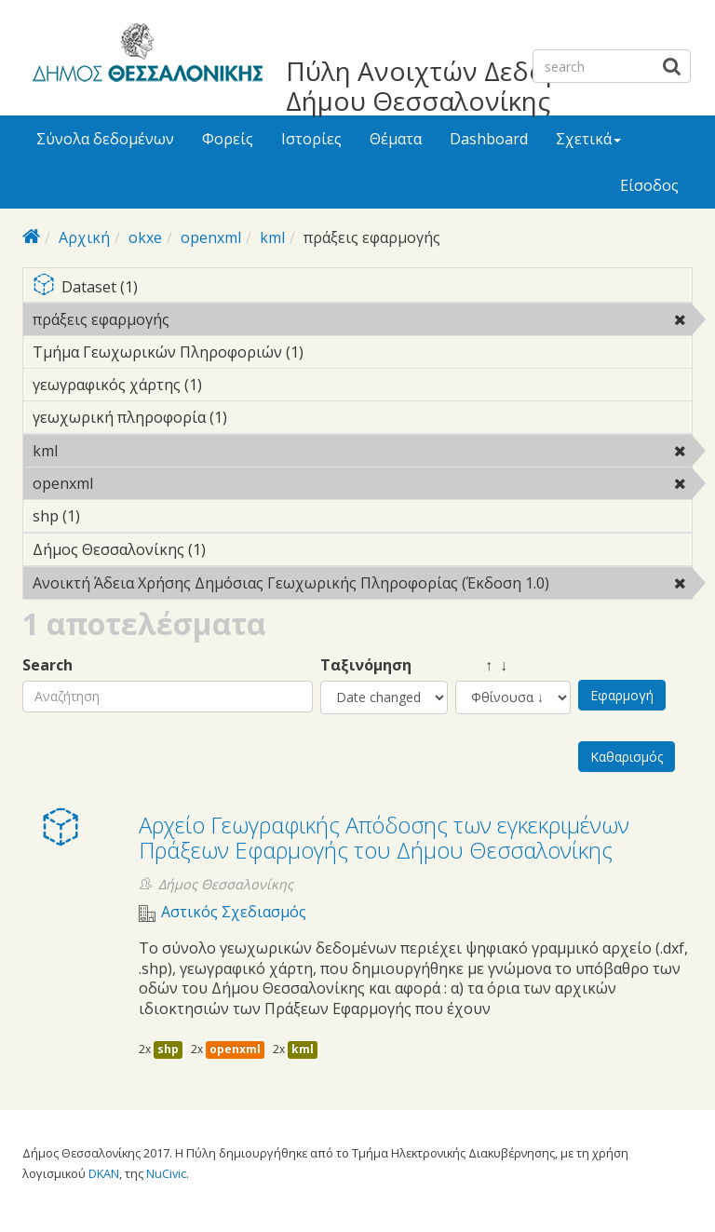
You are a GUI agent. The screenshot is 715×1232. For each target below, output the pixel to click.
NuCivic (166, 1173)
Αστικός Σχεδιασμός (233, 912)
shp (168, 1049)
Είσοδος (649, 185)
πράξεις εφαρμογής (217, 319)
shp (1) (109, 516)
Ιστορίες (311, 139)
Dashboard (489, 139)
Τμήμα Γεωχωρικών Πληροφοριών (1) (332, 352)
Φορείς (227, 139)
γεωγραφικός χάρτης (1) (231, 384)
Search (47, 665)
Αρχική (84, 237)
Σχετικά (588, 139)
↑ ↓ (481, 665)
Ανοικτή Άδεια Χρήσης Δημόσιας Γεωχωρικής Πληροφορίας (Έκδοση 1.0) (362, 586)
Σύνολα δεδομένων (105, 139)
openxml (211, 237)
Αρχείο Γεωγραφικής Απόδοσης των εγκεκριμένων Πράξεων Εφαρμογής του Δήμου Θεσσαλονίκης (384, 836)
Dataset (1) (362, 288)
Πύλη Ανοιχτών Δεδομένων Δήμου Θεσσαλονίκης (455, 85)
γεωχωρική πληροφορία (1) (256, 417)
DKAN (103, 1173)
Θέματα (396, 139)
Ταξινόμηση (365, 665)
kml (272, 237)
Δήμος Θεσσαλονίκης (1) (235, 549)
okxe (145, 237)
